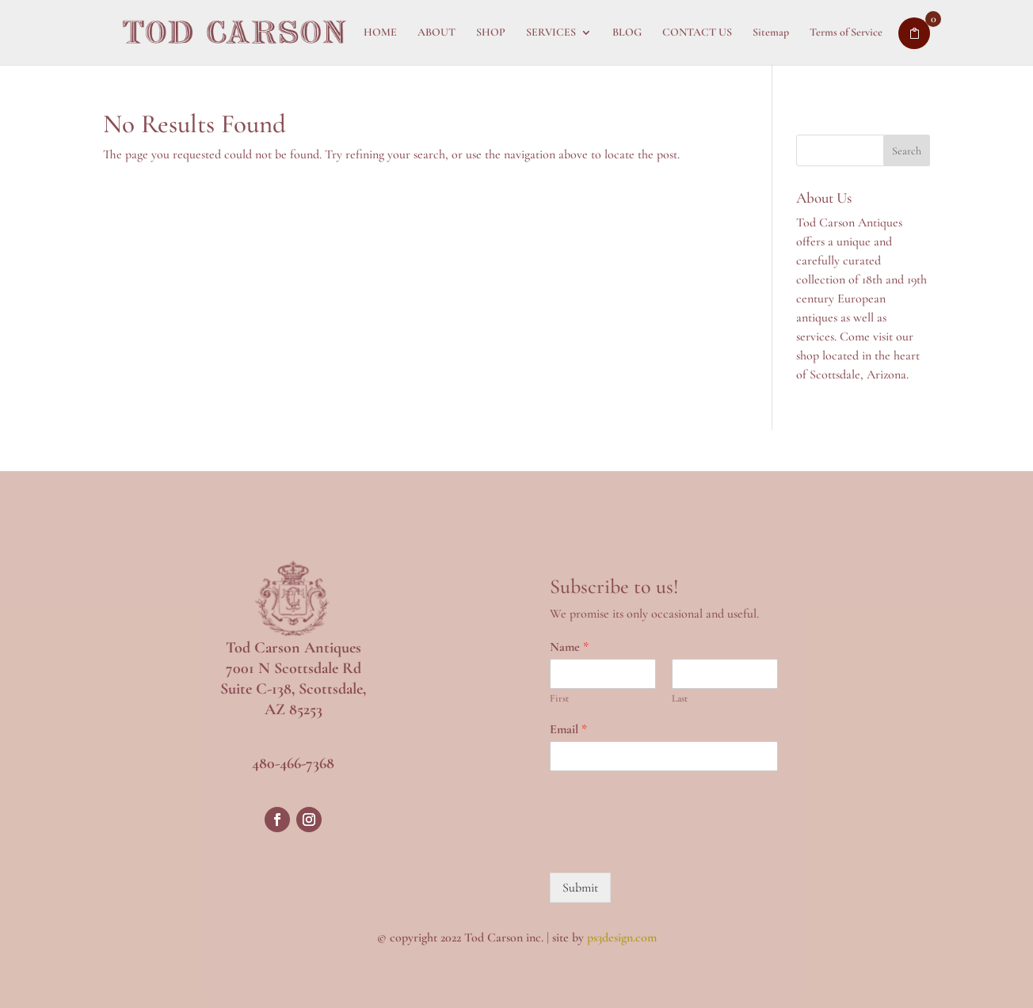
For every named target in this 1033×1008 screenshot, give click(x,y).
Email (568, 729)
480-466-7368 (293, 763)
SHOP (490, 33)
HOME (380, 33)
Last (680, 698)
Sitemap (771, 33)
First (559, 698)
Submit (580, 888)
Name (569, 647)
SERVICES (551, 33)
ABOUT (436, 33)
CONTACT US (697, 33)
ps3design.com (622, 937)
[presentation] (670, 846)
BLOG (627, 33)
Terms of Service (846, 33)
